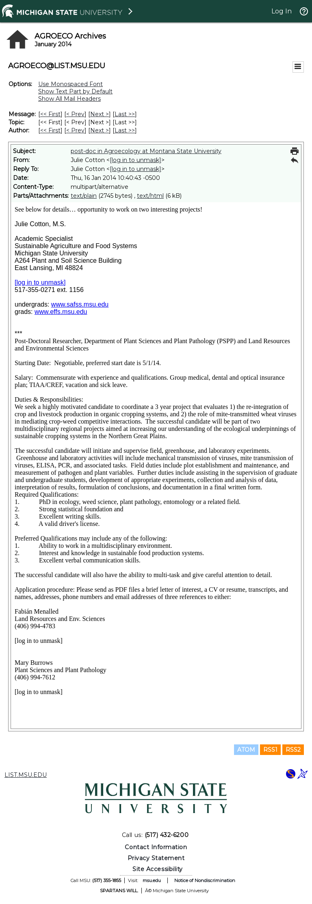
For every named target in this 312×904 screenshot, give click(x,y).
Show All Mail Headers (69, 98)
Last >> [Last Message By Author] (125, 130)
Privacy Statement (156, 858)
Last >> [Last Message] (125, 114)
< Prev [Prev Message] (75, 114)
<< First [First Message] (50, 114)
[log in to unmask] (135, 160)
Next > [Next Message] (99, 114)
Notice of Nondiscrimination (204, 880)
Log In (281, 11)
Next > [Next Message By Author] (99, 130)
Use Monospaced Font (70, 84)
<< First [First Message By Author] (50, 130)
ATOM (246, 749)
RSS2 (293, 749)
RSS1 (270, 749)
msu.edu (152, 880)
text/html (150, 195)
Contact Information (156, 847)
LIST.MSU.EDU (25, 775)
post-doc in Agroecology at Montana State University (146, 151)
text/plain (84, 195)
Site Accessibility (157, 869)
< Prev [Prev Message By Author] (75, 130)
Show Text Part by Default (75, 91)
